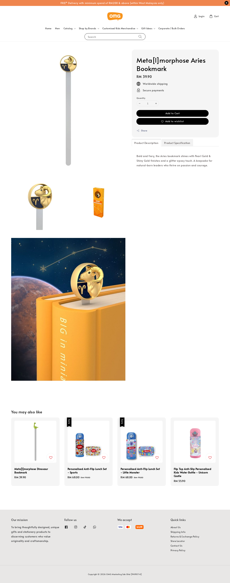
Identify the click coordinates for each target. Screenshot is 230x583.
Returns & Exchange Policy (185, 536)
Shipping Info (178, 531)
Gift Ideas (146, 28)
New (57, 28)
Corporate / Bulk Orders (171, 28)
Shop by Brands (87, 28)
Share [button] (142, 130)
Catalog (68, 28)
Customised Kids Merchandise (118, 28)
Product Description (146, 143)
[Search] (140, 36)
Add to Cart (172, 113)
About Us (176, 527)
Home (48, 28)
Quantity (141, 98)
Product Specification (177, 143)
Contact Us (176, 545)
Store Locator (178, 541)
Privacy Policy (178, 550)
